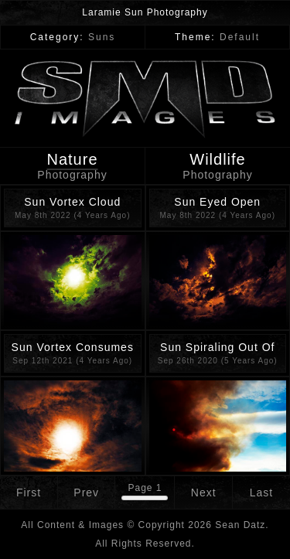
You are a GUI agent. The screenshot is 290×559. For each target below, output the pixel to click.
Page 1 (145, 487)
